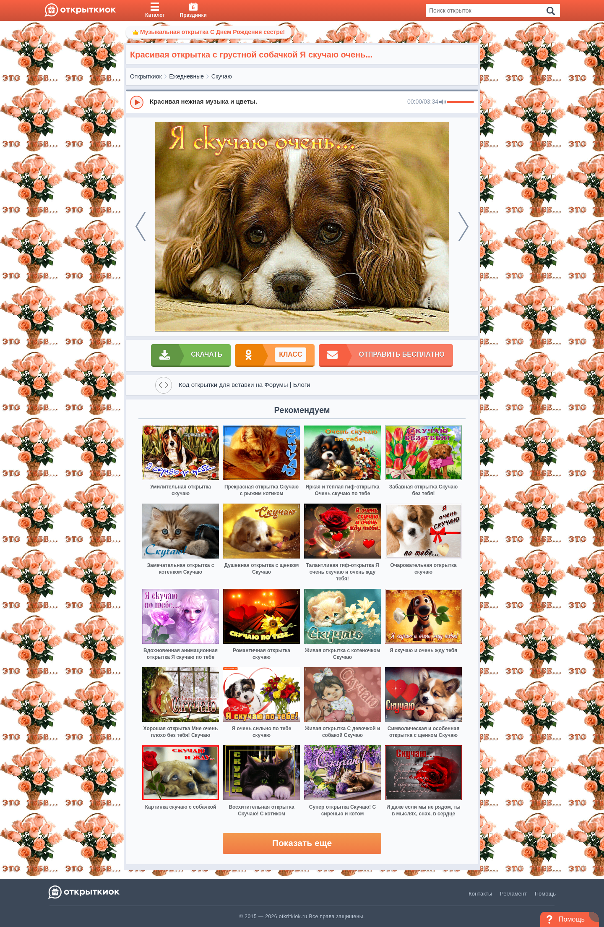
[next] (463, 227)
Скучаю (221, 76)
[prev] (140, 227)
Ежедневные (186, 76)
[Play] (136, 102)
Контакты (480, 893)
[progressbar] (460, 102)
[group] (302, 102)
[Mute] (442, 102)
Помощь (545, 893)
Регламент (513, 893)
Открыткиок (146, 76)
